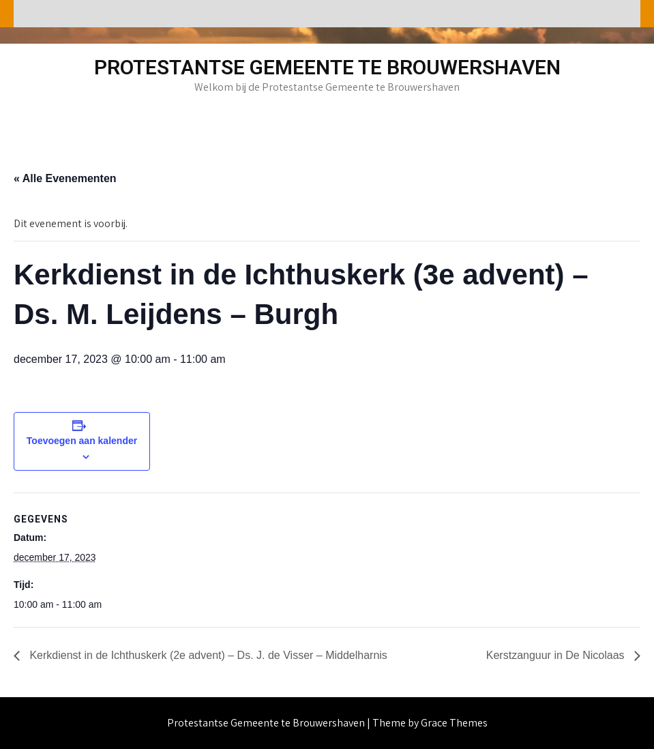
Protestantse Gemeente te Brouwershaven (327, 67)
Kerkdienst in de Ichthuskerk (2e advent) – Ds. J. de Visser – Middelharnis (207, 655)
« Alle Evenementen (65, 178)
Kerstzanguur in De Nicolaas (556, 655)
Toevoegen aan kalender (82, 440)
